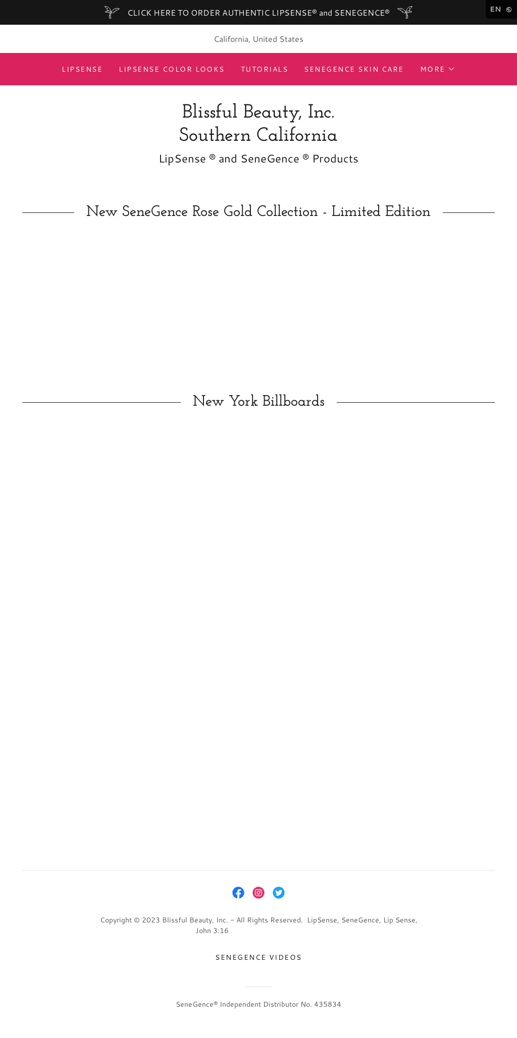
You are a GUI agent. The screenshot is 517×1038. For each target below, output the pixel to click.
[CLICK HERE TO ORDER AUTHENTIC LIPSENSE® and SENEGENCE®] (258, 12)
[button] (437, 69)
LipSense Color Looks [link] (172, 69)
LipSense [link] (82, 69)
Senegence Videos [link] (258, 957)
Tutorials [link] (264, 69)
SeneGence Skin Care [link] (353, 69)
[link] (258, 137)
